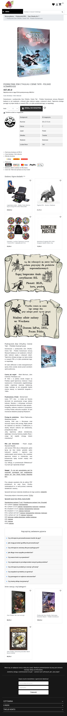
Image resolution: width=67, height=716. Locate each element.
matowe (15, 504)
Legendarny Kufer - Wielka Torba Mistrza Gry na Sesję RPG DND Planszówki (18, 205)
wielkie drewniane (19, 517)
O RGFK (6, 705)
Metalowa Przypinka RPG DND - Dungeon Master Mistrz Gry (46, 242)
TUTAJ (31, 495)
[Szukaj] (43, 11)
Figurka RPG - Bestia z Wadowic (46, 205)
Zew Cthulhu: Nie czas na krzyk (15, 615)
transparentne (23, 504)
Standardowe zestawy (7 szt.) (14, 502)
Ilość (4, 108)
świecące (44, 513)
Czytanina (8, 701)
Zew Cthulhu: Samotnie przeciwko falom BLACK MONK (18, 652)
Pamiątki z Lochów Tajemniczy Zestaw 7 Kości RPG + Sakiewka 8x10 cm (18, 242)
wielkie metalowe (31, 517)
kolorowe (35, 506)
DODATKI (44, 492)
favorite (53, 4)
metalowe (42, 506)
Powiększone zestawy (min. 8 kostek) (35, 502)
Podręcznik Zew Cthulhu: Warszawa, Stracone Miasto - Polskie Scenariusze (48, 616)
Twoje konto (9, 709)
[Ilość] (13, 108)
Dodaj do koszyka (31, 108)
